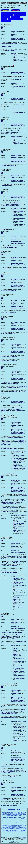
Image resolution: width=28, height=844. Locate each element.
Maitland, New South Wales (10, 383)
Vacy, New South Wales (9, 556)
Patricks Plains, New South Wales (10, 503)
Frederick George (18, 451)
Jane (18, 49)
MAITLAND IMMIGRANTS (7, 14)
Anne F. (18, 458)
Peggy (18, 55)
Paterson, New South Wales (9, 356)
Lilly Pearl (19, 462)
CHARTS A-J (4, 19)
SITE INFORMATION (5, 21)
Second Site (15, 841)
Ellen (16, 563)
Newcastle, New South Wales (9, 776)
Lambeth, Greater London (8, 165)
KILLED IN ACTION (5, 16)
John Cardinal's (10, 841)
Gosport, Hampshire (7, 185)
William (16, 31)
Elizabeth (16, 34)
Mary (4, 443)
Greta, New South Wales (13, 387)
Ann (15, 753)
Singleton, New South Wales (9, 713)
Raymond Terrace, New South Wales (11, 632)
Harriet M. (19, 455)
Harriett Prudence (18, 721)
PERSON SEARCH (5, 12)
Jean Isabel (19, 734)
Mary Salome (20, 591)
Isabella (15, 347)
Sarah (18, 214)
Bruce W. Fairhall (22, 837)
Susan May (19, 605)
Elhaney (6, 563)
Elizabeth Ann (7, 771)
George (19, 441)
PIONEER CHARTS (15, 16)
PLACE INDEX (19, 19)
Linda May (19, 727)
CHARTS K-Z (11, 19)
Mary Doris (19, 725)
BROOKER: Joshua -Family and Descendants (18, 430)
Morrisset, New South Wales (9, 448)
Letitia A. (19, 588)
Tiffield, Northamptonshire (12, 205)
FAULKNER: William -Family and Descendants (18, 39)
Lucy (13, 239)
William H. (19, 585)
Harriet (14, 546)
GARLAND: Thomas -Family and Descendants (18, 761)
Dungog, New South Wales (8, 766)
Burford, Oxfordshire (11, 247)
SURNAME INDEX (15, 12)
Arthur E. (19, 607)
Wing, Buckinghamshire (9, 312)
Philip (15, 750)
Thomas (18, 224)
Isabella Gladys (20, 468)
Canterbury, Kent (10, 50)
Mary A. (23, 386)
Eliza (18, 60)
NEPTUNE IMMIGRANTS (19, 14)
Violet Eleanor (17, 739)
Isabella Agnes (18, 515)
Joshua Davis (20, 595)
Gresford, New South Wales (9, 507)
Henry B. (15, 770)
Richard (18, 57)
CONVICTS (22, 12)
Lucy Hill (19, 218)
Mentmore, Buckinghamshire (9, 43)
